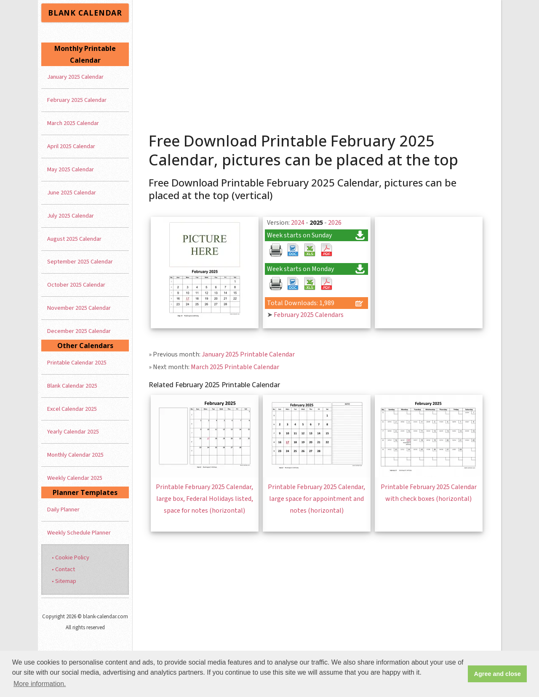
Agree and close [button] (497, 673)
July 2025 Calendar (70, 215)
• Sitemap (64, 581)
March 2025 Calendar (73, 123)
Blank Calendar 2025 (72, 385)
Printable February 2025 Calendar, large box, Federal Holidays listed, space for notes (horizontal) (204, 498)
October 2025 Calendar (76, 284)
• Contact (63, 569)
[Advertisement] (317, 63)
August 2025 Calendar (74, 238)
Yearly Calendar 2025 (73, 431)
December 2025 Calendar (79, 331)
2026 (335, 222)
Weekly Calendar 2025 (74, 478)
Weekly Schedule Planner (79, 532)
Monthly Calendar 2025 (75, 454)
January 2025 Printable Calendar (248, 354)
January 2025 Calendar (75, 76)
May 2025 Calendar (70, 169)
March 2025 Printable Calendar (235, 367)
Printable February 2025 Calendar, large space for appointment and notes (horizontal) (316, 498)
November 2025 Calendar (79, 307)
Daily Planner (63, 509)
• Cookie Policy (70, 557)
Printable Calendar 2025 (77, 362)
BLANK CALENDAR (85, 13)
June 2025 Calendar (71, 192)
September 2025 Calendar (80, 261)
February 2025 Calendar (77, 100)
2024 (297, 222)
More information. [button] (39, 683)
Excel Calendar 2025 (72, 408)
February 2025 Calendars (309, 314)
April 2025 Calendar (71, 146)
